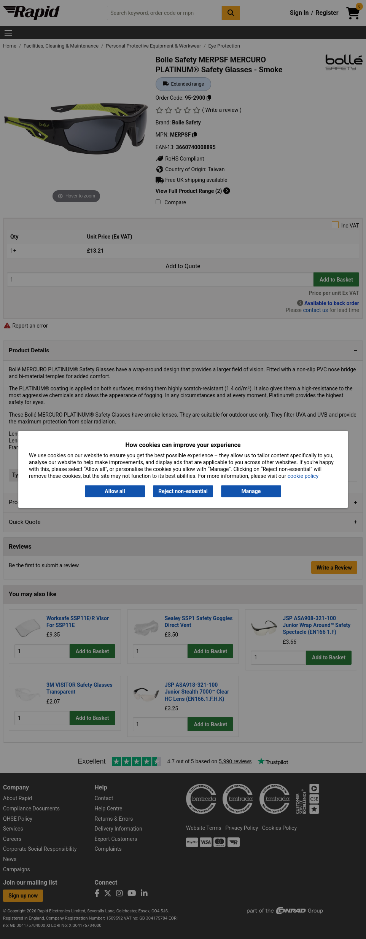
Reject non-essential (182, 491)
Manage (251, 491)
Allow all (115, 491)
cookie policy (303, 476)
